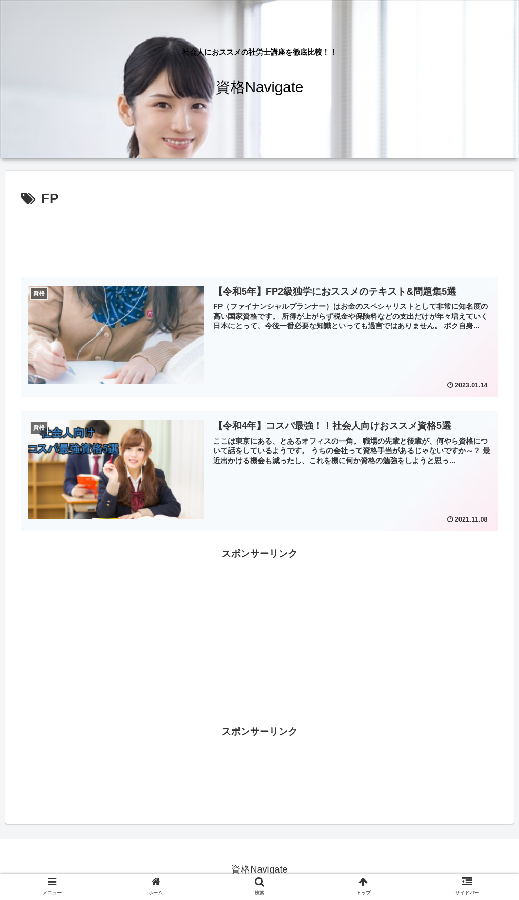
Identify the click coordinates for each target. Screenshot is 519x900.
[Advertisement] (259, 240)
